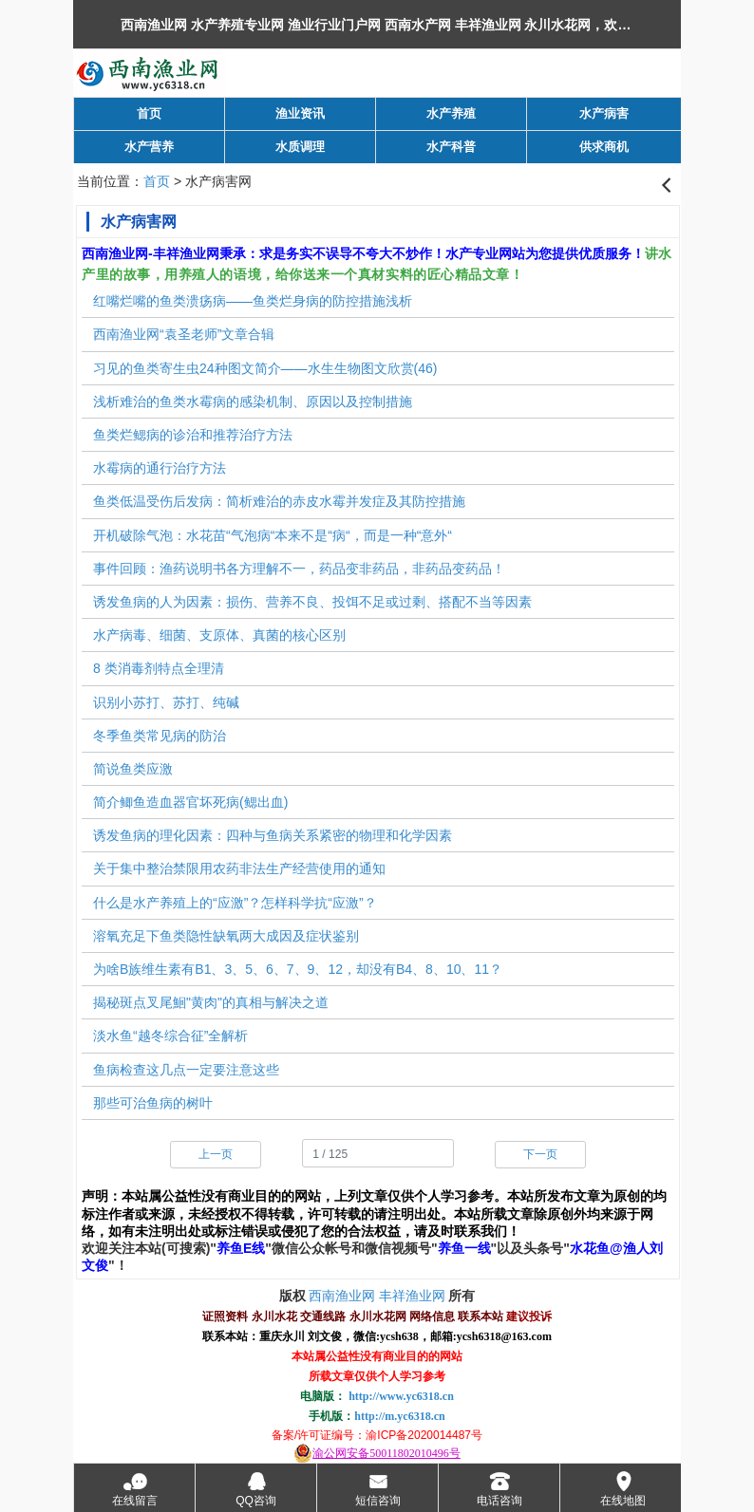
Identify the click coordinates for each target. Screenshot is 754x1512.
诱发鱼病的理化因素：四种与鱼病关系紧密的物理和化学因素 (272, 835)
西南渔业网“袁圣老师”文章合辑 (183, 334)
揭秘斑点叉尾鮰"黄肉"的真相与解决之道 (211, 1002)
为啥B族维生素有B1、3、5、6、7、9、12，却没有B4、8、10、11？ (297, 969)
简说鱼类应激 (133, 768)
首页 (156, 181)
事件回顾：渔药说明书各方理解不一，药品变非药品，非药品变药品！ (299, 568)
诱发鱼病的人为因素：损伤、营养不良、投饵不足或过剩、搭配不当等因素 (312, 601)
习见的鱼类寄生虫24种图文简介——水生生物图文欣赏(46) (265, 368)
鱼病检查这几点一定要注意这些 (186, 1069)
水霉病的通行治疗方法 (159, 468)
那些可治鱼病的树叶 (153, 1103)
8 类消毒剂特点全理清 (158, 668)
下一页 (540, 1154)
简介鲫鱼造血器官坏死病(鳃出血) (190, 802)
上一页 (215, 1154)
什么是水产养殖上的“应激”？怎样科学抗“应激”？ (235, 902)
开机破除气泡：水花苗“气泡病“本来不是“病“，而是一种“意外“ (272, 535)
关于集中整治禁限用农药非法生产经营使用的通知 (239, 868)
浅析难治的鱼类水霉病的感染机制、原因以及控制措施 (252, 401)
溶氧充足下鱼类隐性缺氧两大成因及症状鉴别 (226, 935)
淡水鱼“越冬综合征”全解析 (170, 1035)
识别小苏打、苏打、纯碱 (166, 702)
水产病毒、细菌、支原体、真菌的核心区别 (219, 635)
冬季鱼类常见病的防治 (159, 735)
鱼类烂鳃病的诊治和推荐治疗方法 (192, 434)
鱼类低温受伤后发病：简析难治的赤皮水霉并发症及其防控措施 (279, 501)
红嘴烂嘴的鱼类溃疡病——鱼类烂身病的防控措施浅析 (252, 300)
